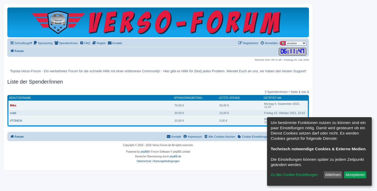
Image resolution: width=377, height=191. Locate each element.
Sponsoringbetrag (188, 97)
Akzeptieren (355, 175)
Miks (13, 105)
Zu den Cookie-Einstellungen (294, 175)
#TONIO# (16, 120)
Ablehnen (333, 175)
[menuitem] (43, 43)
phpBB (144, 151)
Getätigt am (272, 97)
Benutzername (20, 97)
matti (13, 113)
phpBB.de (175, 156)
